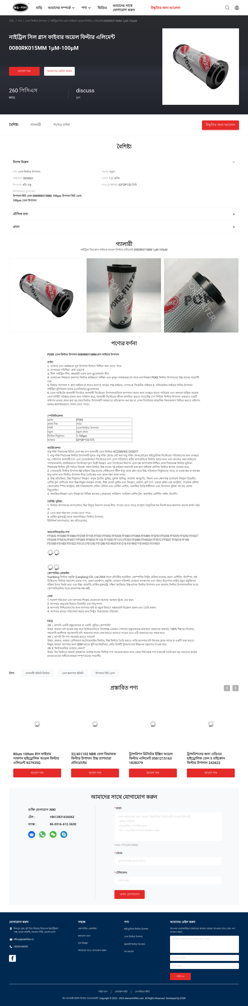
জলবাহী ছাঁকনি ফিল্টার (38, 673)
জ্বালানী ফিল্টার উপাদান (134, 944)
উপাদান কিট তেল (105, 673)
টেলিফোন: (121, 872)
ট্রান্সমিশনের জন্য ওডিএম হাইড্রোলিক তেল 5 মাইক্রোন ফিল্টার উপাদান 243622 (206, 758)
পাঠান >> (180, 976)
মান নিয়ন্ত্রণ (83, 943)
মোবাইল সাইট (121, 991)
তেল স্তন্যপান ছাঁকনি (72, 673)
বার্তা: (119, 808)
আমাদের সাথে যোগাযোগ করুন (92, 950)
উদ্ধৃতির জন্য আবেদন (220, 124)
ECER (183, 998)
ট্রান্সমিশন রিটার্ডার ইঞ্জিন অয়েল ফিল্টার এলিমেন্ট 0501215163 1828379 (150, 758)
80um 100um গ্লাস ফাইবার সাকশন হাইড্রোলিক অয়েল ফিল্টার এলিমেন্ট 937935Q (36, 758)
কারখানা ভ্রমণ (84, 936)
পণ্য (20, 20)
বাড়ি (11, 20)
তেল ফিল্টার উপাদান (36, 20)
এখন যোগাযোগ (129, 894)
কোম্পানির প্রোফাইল (87, 928)
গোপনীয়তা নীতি (142, 991)
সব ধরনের (129, 951)
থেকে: (119, 853)
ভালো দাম (24, 71)
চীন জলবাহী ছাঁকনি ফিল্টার (74, 998)
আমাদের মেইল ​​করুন (59, 71)
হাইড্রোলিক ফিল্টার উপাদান (136, 929)
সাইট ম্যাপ (103, 991)
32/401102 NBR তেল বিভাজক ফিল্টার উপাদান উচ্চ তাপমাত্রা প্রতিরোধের (93, 758)
